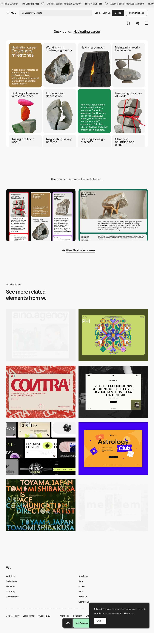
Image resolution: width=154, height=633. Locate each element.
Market (82, 586)
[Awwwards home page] (67, 623)
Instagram (77, 615)
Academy (83, 576)
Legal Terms (28, 615)
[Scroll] (113, 215)
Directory (10, 591)
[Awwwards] (13, 13)
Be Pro (118, 12)
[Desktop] (40, 335)
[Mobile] (40, 215)
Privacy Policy (44, 615)
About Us (83, 596)
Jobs (81, 581)
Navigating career (87, 31)
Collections (11, 581)
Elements (10, 586)
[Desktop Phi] (113, 335)
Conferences (12, 596)
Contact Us (84, 601)
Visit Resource (82, 623)
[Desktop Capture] (113, 448)
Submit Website (136, 12)
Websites (10, 576)
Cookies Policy (12, 615)
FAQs (81, 591)
